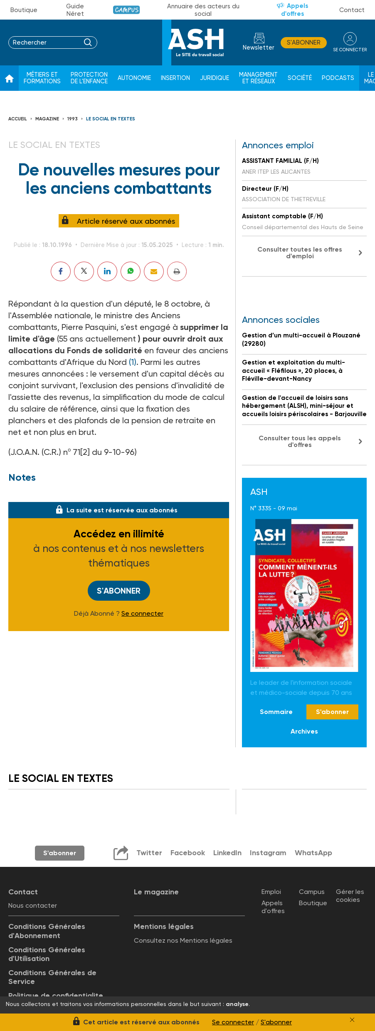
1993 (72, 119)
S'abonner (304, 42)
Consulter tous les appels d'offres (300, 441)
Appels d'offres (294, 9)
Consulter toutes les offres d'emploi (299, 252)
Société (300, 78)
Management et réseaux (258, 78)
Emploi (271, 892)
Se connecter (142, 613)
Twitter (149, 852)
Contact (352, 10)
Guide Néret (75, 9)
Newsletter (258, 47)
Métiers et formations (42, 78)
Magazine (47, 119)
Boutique (23, 10)
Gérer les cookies (350, 896)
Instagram (268, 852)
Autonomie (134, 78)
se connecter (350, 49)
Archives (304, 731)
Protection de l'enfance (89, 78)
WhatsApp (313, 852)
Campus (126, 10)
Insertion (175, 78)
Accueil (17, 119)
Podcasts (338, 78)
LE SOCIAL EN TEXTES (110, 119)
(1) (132, 362)
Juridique (214, 78)
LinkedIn (227, 852)
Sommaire (276, 712)
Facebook (187, 852)
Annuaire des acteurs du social (203, 9)
